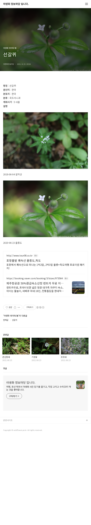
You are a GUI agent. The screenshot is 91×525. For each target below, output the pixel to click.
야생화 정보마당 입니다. (16, 4)
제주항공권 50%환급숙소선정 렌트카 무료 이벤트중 (34, 371)
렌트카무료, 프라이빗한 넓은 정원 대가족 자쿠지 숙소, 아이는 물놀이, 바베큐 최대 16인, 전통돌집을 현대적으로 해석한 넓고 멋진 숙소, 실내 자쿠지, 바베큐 (35, 377)
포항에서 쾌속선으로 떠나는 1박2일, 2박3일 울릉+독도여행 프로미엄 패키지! (45, 354)
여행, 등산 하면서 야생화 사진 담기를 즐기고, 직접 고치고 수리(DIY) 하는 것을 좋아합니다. (38, 476)
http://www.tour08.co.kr (19, 343)
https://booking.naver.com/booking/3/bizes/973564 (34, 366)
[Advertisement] (45, 103)
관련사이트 (8, 508)
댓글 (5, 456)
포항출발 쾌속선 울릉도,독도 (23, 348)
